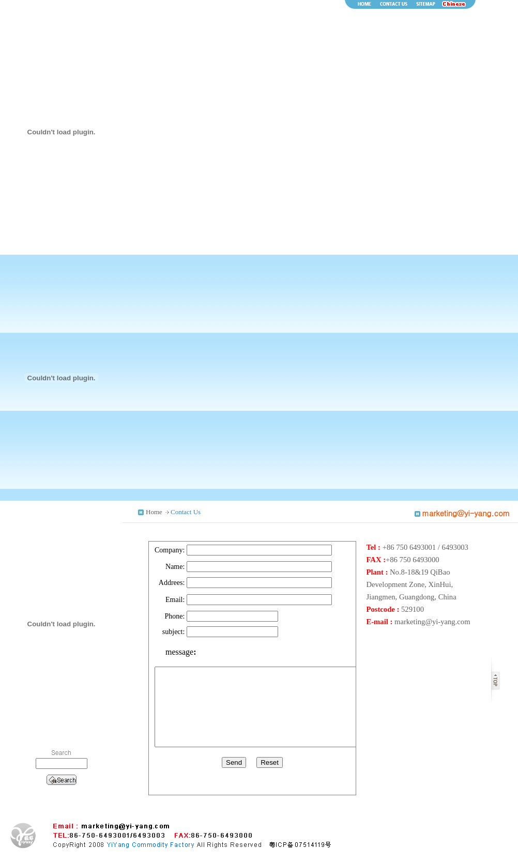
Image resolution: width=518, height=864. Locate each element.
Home (154, 512)
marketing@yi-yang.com (432, 622)
